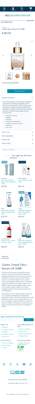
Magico (12, 394)
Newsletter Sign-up (7, 334)
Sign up (29, 319)
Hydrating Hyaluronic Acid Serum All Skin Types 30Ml (25, 212)
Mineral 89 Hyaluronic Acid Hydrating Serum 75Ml (8, 212)
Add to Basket (20, 91)
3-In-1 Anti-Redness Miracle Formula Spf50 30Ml (8, 182)
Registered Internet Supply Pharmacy (23, 343)
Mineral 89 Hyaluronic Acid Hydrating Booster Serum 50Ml (25, 242)
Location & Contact (7, 329)
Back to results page (9, 149)
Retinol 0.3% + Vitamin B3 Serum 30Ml (8, 241)
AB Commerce (25, 394)
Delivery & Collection (24, 329)
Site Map (4, 332)
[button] (31, 41)
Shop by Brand (23, 336)
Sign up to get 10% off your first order (12, 317)
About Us (4, 327)
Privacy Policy (5, 345)
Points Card (5, 336)
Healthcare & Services (25, 334)
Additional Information (5, 257)
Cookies (4, 347)
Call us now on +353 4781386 (17, 379)
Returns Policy (22, 331)
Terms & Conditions (7, 343)
